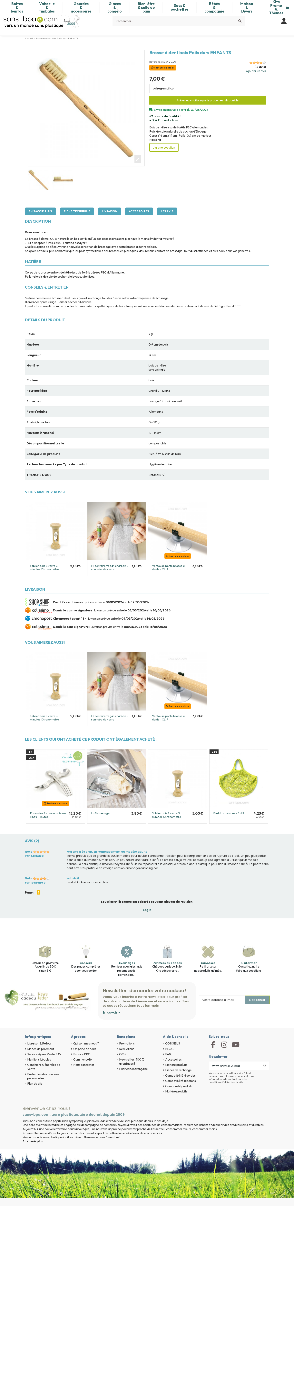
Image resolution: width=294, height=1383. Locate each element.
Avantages (126, 963)
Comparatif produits (178, 1086)
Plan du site (35, 1083)
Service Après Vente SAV (44, 1054)
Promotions (127, 1043)
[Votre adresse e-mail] (234, 1066)
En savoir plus (40, 211)
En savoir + (112, 1012)
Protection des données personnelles (43, 1076)
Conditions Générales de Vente (43, 1067)
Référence (155, 61)
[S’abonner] (264, 1066)
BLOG (169, 1049)
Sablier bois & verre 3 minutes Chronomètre (44, 567)
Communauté (82, 1059)
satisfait (73, 878)
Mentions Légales (39, 1059)
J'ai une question (164, 147)
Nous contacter (83, 1065)
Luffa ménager (101, 813)
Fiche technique (77, 211)
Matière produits (176, 1065)
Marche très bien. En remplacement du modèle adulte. (107, 852)
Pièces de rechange (178, 1070)
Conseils (86, 963)
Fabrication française (133, 1069)
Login (147, 910)
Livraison (109, 211)
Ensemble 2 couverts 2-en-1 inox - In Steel (48, 815)
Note (28, 852)
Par (34, 856)
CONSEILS (172, 1043)
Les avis (167, 211)
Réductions (126, 1049)
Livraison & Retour (39, 1043)
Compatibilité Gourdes (180, 1075)
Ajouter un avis (256, 71)
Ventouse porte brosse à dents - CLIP (168, 567)
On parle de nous (84, 1049)
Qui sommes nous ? (86, 1043)
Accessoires (139, 211)
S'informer (249, 963)
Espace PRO (82, 1054)
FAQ (168, 1054)
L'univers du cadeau (167, 963)
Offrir (123, 1054)
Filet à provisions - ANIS (228, 813)
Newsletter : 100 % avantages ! (131, 1061)
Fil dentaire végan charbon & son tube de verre (109, 567)
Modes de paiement (40, 1049)
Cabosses (208, 963)
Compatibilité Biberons (180, 1081)
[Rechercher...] (240, 21)
